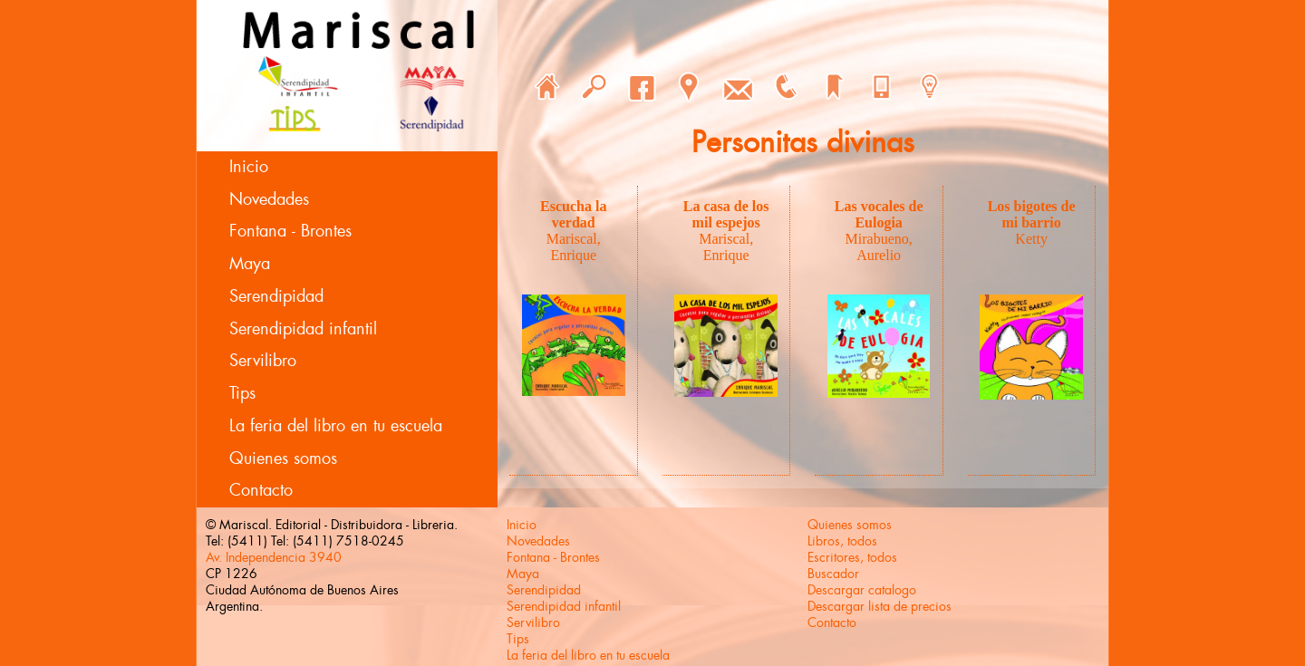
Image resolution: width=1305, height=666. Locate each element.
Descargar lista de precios (879, 606)
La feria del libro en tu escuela (335, 426)
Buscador (833, 573)
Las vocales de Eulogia (879, 214)
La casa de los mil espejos (726, 214)
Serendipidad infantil (303, 329)
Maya (249, 264)
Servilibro (262, 361)
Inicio (248, 167)
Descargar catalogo (861, 590)
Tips (242, 393)
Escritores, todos (852, 557)
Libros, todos (842, 541)
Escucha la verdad (573, 214)
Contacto (261, 490)
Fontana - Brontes (290, 231)
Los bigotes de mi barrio (1032, 214)
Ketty (1031, 238)
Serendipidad (276, 296)
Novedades (269, 199)
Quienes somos (283, 458)
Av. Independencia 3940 (274, 557)
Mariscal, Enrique (573, 247)
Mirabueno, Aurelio (879, 247)
